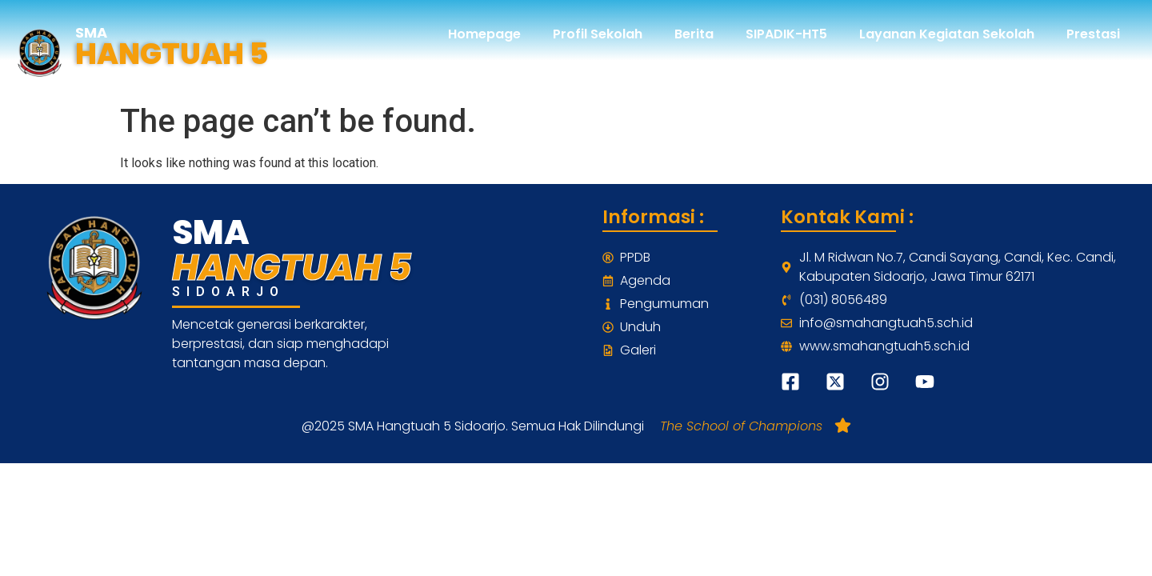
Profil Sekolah (597, 34)
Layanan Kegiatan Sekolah (946, 34)
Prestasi (1093, 34)
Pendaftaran (1078, 71)
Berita (694, 34)
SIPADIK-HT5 (786, 34)
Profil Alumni (884, 71)
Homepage (484, 34)
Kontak (980, 71)
